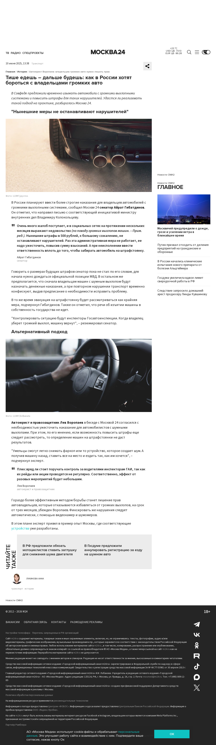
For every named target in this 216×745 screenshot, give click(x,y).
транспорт (17, 589)
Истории (22, 71)
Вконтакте (196, 634)
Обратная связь (35, 622)
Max (196, 677)
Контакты (58, 622)
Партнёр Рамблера (16, 725)
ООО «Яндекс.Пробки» (45, 710)
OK (172, 734)
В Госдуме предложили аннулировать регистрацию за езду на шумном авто (113, 550)
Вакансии (13, 622)
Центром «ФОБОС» (58, 706)
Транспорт (37, 63)
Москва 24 (108, 52)
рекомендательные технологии (71, 701)
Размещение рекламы (86, 622)
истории (29, 589)
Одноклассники (196, 645)
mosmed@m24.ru (152, 677)
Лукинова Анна (35, 578)
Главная (10, 71)
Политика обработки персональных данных (29, 695)
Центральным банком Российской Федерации (144, 706)
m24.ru (14, 638)
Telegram (196, 624)
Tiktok (196, 666)
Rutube (196, 655)
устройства (20, 528)
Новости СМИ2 (14, 600)
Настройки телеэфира (18, 633)
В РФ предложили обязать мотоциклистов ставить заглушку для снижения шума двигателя (50, 550)
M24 (25, 611)
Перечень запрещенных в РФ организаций (55, 633)
